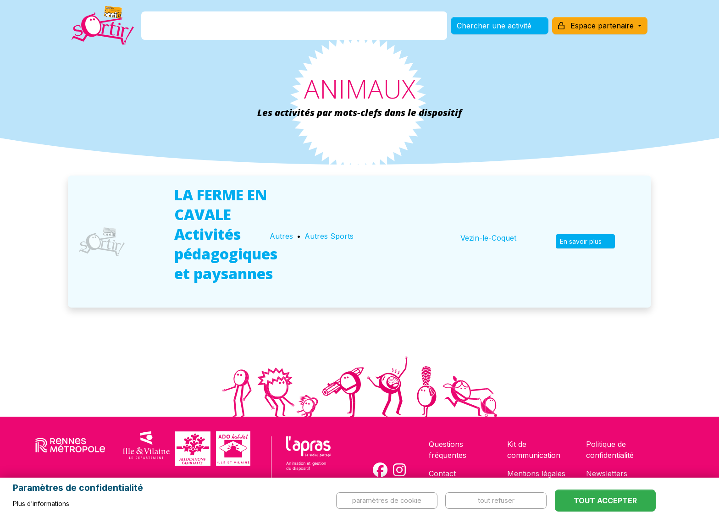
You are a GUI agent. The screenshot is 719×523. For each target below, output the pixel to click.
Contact (442, 473)
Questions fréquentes (447, 450)
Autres (281, 236)
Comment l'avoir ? (283, 29)
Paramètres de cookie (386, 500)
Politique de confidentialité (610, 450)
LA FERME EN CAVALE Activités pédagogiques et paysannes (225, 234)
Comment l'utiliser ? (369, 29)
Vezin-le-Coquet (488, 237)
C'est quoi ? (213, 29)
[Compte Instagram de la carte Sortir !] (399, 469)
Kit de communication (533, 450)
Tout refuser (496, 500)
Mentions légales (536, 473)
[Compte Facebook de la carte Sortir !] (380, 469)
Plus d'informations (41, 503)
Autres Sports (329, 236)
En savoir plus (585, 241)
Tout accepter (605, 500)
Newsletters (606, 473)
